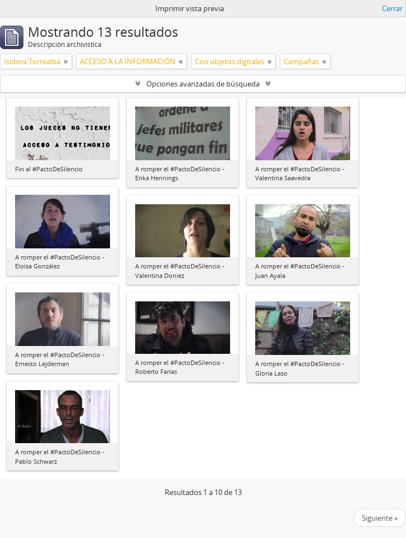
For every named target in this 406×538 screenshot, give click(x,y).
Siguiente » (380, 518)
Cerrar (392, 8)
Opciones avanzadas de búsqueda (203, 84)
